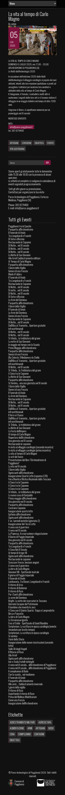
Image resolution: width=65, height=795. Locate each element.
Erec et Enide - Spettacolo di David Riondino (28, 623)
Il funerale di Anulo (16, 578)
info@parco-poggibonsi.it (21, 127)
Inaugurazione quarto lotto (20, 511)
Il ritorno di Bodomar (17, 588)
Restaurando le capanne (19, 444)
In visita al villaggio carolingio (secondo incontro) (30, 447)
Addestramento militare (22, 722)
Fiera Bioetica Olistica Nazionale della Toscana (29, 479)
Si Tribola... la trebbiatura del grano (24, 425)
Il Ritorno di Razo (16, 652)
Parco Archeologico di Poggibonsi (25, 772)
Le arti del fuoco (15, 457)
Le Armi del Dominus (17, 300)
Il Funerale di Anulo (16, 233)
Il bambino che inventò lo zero (21, 607)
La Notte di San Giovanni (19, 255)
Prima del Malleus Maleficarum (22, 697)
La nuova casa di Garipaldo (20, 495)
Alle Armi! (12, 655)
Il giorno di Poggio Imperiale (21, 575)
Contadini (26, 143)
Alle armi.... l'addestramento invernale (25, 684)
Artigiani (14, 143)
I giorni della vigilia (16, 687)
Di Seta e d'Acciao (16, 239)
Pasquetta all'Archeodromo (20, 229)
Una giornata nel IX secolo (20, 441)
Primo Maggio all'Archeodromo (22, 348)
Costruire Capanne (17, 508)
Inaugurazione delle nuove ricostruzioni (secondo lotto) (30, 644)
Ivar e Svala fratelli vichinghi (21, 662)
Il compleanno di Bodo (18, 671)
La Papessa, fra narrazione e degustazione (28, 533)
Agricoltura (44, 722)
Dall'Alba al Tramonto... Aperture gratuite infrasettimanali (27, 327)
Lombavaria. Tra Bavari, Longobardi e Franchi (28, 582)
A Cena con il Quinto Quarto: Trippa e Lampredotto (31, 610)
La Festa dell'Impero (17, 431)
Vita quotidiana (17, 148)
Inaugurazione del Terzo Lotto (22, 524)
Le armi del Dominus (17, 598)
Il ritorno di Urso (15, 585)
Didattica (39, 143)
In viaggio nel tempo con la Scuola (24, 345)
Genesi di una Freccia (18, 271)
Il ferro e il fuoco (15, 415)
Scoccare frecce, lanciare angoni (23, 562)
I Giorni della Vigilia (17, 268)
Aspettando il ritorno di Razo (21, 694)
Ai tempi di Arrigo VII (17, 553)
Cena (12, 734)
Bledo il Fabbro (15, 274)
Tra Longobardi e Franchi (19, 236)
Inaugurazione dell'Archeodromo (23, 703)
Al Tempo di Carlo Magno (19, 261)
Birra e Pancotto (15, 614)
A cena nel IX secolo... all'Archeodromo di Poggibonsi (32, 665)
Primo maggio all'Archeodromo (22, 498)
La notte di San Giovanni (19, 341)
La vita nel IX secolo (17, 466)
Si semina (12, 636)
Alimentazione (17, 728)
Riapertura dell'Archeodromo (21, 437)
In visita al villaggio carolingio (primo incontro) (29, 450)
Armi (30, 728)
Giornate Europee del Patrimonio (23, 604)
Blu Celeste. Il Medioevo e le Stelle (23, 357)
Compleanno (24, 734)
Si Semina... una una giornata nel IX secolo (27, 383)
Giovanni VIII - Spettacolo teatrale (23, 572)
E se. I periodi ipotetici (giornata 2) (24, 521)
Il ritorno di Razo (15, 591)
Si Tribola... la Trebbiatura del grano (24, 370)
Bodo (51, 728)
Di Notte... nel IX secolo (18, 245)
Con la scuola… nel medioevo (21, 674)
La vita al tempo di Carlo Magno (28, 16)
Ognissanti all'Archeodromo (20, 473)
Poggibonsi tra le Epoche (19, 226)
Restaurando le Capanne (19, 242)
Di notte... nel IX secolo (18, 290)
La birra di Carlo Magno (18, 569)
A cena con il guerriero (18, 527)
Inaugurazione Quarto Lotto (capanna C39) (28, 476)
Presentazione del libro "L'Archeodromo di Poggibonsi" (27, 461)
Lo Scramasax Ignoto (18, 620)
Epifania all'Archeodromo (19, 514)
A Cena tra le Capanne (18, 373)
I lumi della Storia (16, 639)
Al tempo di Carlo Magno (19, 434)
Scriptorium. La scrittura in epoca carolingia (28, 633)
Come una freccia (16, 700)
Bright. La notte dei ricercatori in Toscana (27, 601)
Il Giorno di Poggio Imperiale (21, 537)
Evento (50, 143)
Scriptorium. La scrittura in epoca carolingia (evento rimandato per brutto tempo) (32, 628)
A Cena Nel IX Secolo (17, 550)
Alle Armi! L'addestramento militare (24, 258)
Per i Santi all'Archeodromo (20, 594)
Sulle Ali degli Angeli (17, 649)
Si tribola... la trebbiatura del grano (24, 338)
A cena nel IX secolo (17, 530)
